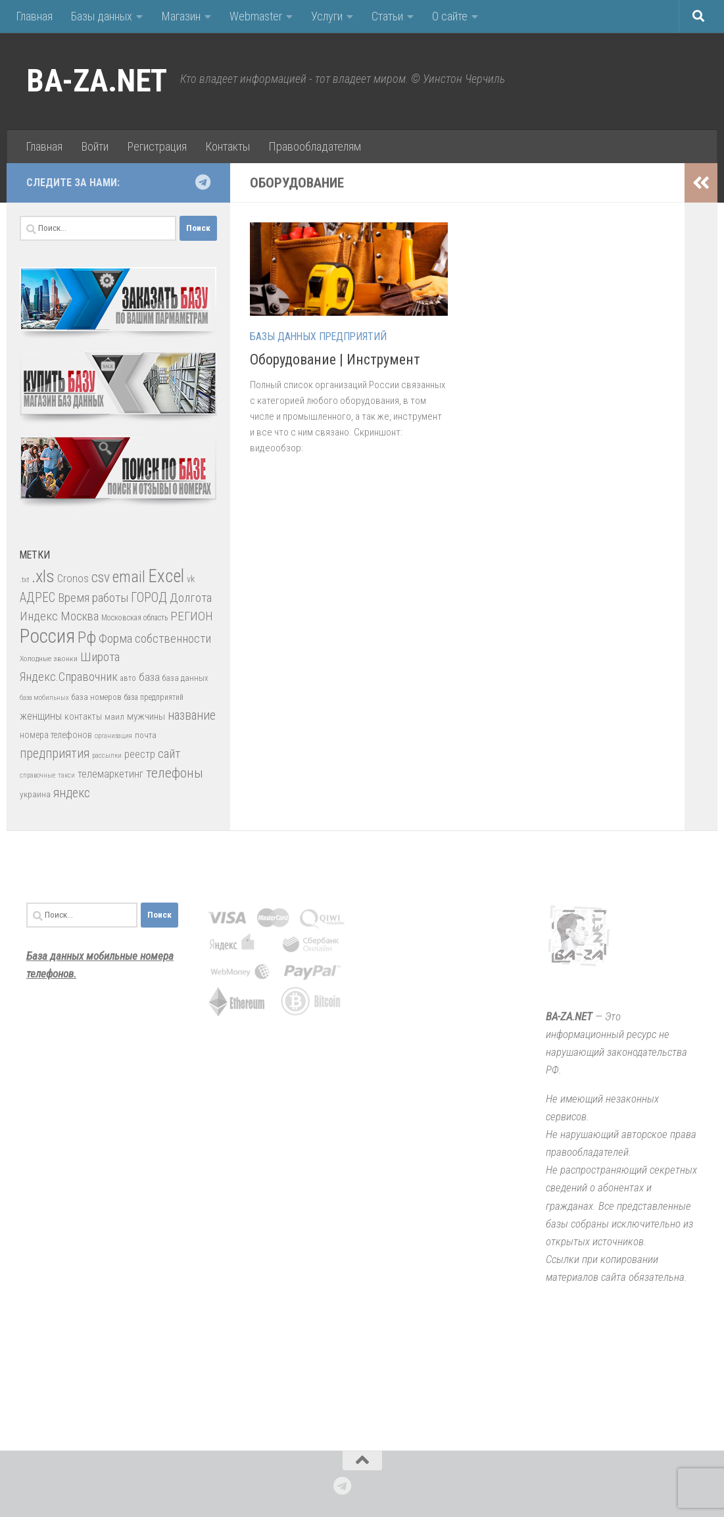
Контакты (227, 146)
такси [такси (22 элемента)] (66, 775)
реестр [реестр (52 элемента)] (139, 754)
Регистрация (157, 146)
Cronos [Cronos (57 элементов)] (73, 578)
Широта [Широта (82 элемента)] (100, 656)
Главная (34, 16)
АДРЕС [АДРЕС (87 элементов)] (37, 597)
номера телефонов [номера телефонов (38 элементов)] (56, 735)
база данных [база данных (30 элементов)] (185, 678)
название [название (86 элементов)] (192, 715)
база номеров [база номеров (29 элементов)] (97, 697)
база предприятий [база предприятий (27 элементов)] (153, 697)
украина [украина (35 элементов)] (35, 794)
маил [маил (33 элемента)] (114, 717)
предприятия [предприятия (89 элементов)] (54, 753)
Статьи (387, 16)
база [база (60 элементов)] (149, 677)
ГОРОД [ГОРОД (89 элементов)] (149, 597)
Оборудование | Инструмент (335, 359)
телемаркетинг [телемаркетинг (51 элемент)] (110, 774)
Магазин (181, 16)
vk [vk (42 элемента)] (191, 579)
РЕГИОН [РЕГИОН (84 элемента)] (191, 616)
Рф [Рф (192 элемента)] (87, 637)
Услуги (327, 16)
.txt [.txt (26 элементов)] (24, 579)
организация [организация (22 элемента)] (113, 736)
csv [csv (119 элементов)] (100, 577)
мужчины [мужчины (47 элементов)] (146, 716)
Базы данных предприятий (318, 336)
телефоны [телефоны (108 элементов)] (174, 773)
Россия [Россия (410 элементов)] (47, 636)
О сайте (450, 16)
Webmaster (255, 16)
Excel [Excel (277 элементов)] (166, 576)
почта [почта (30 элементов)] (146, 735)
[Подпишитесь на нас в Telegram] (202, 182)
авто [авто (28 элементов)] (128, 678)
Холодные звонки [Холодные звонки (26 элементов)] (49, 658)
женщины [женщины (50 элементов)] (41, 716)
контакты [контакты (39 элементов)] (83, 716)
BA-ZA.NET (96, 80)
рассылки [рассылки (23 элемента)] (107, 755)
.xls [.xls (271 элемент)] (43, 576)
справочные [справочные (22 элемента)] (37, 775)
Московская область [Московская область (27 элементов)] (134, 617)
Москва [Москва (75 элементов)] (79, 616)
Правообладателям (314, 146)
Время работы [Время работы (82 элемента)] (93, 597)
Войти (95, 146)
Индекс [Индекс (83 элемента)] (39, 616)
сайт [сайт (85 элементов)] (169, 753)
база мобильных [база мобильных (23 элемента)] (44, 697)
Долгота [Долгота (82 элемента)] (191, 597)
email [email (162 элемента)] (128, 577)
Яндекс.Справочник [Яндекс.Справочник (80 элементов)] (69, 676)
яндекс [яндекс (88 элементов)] (71, 793)
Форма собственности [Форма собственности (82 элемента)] (155, 638)
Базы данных (101, 16)
